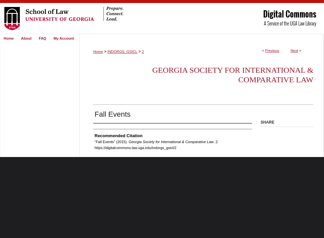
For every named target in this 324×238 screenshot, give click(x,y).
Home (98, 52)
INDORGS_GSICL (122, 52)
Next (294, 51)
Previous (272, 51)
